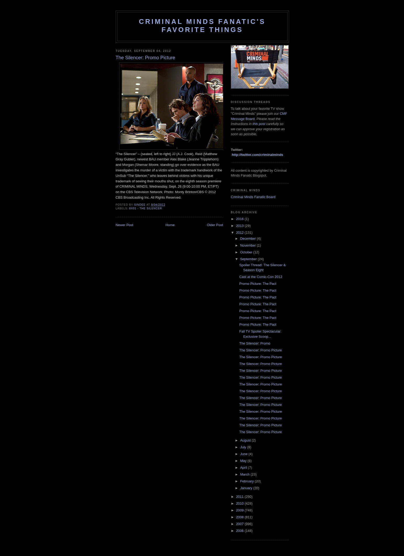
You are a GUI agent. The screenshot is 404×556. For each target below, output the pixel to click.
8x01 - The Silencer (145, 208)
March (245, 474)
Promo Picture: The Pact (257, 284)
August (246, 440)
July (243, 447)
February (247, 481)
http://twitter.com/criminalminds (257, 155)
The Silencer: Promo (254, 343)
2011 (240, 497)
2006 (240, 531)
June (244, 454)
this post (259, 124)
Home (170, 225)
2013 (240, 226)
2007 (240, 524)
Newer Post (124, 225)
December (248, 239)
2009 (240, 510)
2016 (240, 219)
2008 (240, 517)
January (246, 488)
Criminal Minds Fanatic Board (253, 197)
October (246, 252)
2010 (240, 503)
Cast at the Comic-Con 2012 (260, 277)
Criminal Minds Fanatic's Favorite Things (202, 26)
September (249, 259)
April (244, 468)
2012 (240, 233)
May (243, 461)
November (248, 245)
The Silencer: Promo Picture (260, 350)
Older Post (215, 225)
